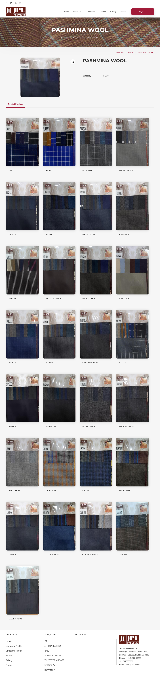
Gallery (113, 12)
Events (9, 655)
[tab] (15, 104)
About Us (77, 12)
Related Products (15, 104)
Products (91, 12)
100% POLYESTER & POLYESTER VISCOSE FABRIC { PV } (53, 660)
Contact (123, 12)
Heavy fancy (49, 669)
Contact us (11, 665)
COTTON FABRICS (52, 646)
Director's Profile (14, 650)
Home (66, 12)
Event (104, 12)
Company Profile (14, 646)
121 (45, 641)
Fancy (46, 650)
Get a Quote (143, 11)
